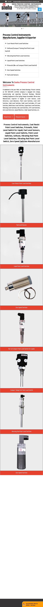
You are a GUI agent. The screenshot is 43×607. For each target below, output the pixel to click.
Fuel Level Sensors (12, 75)
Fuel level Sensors (21, 225)
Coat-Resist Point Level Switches (16, 43)
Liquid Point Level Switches (15, 61)
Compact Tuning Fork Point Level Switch (21, 390)
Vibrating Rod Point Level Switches (17, 56)
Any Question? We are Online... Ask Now (32, 604)
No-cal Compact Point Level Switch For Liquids (21, 349)
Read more (7, 117)
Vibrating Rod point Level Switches (21, 431)
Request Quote (21, 117)
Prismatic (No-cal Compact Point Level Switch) (21, 65)
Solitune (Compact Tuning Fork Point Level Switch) (19, 49)
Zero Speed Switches (12, 70)
